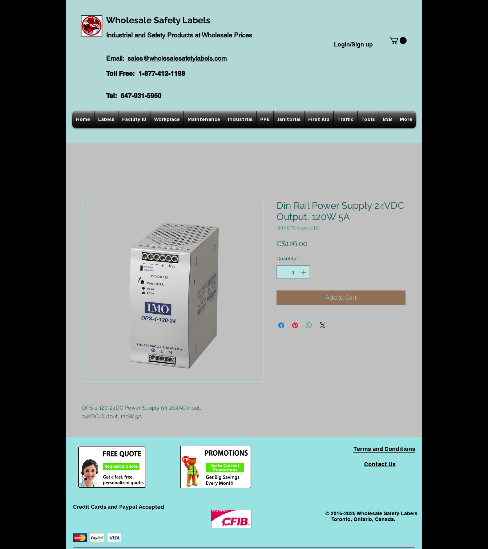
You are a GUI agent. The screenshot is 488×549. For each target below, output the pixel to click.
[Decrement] (282, 272)
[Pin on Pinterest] (295, 325)
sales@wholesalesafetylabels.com (177, 58)
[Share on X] (322, 325)
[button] (398, 40)
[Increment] (304, 272)
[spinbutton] (293, 272)
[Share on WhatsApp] (309, 325)
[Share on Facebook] (281, 325)
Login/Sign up (353, 44)
